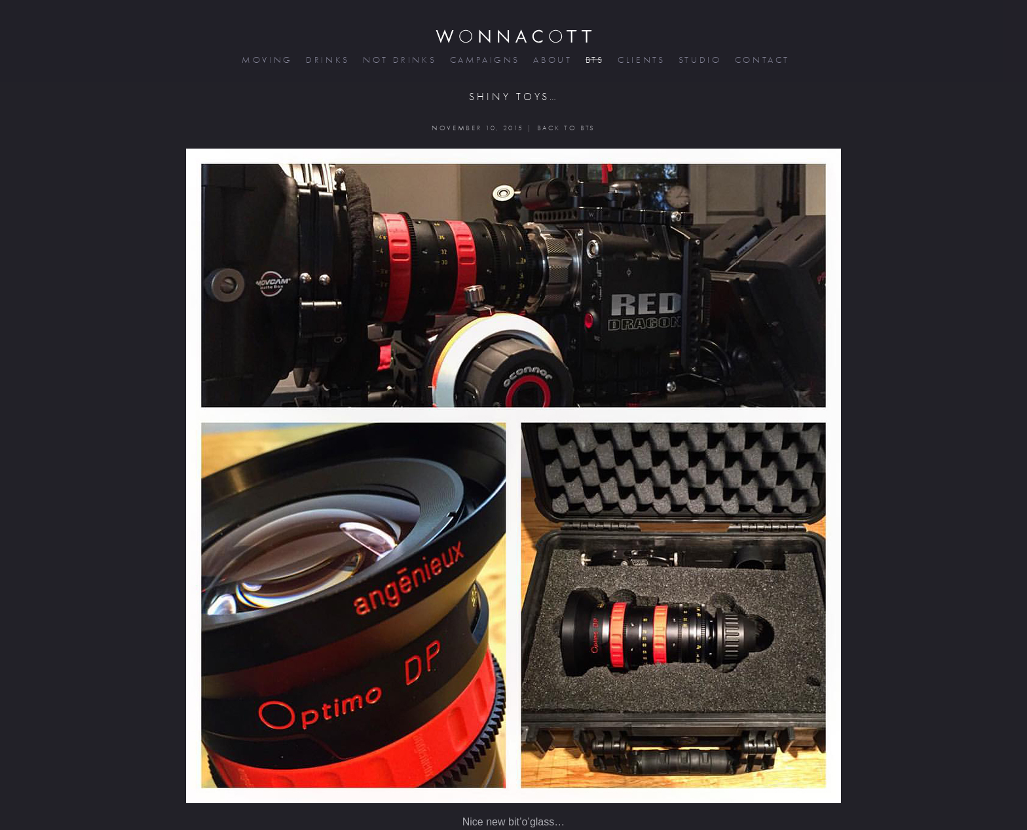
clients (640, 59)
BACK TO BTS (566, 128)
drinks (326, 59)
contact (761, 59)
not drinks (398, 59)
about (551, 59)
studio (699, 59)
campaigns (484, 59)
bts (594, 59)
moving (266, 59)
